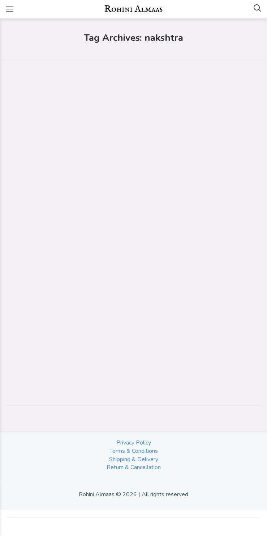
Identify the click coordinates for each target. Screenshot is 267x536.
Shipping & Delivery (133, 459)
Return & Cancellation (134, 467)
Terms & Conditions (133, 451)
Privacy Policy (133, 443)
